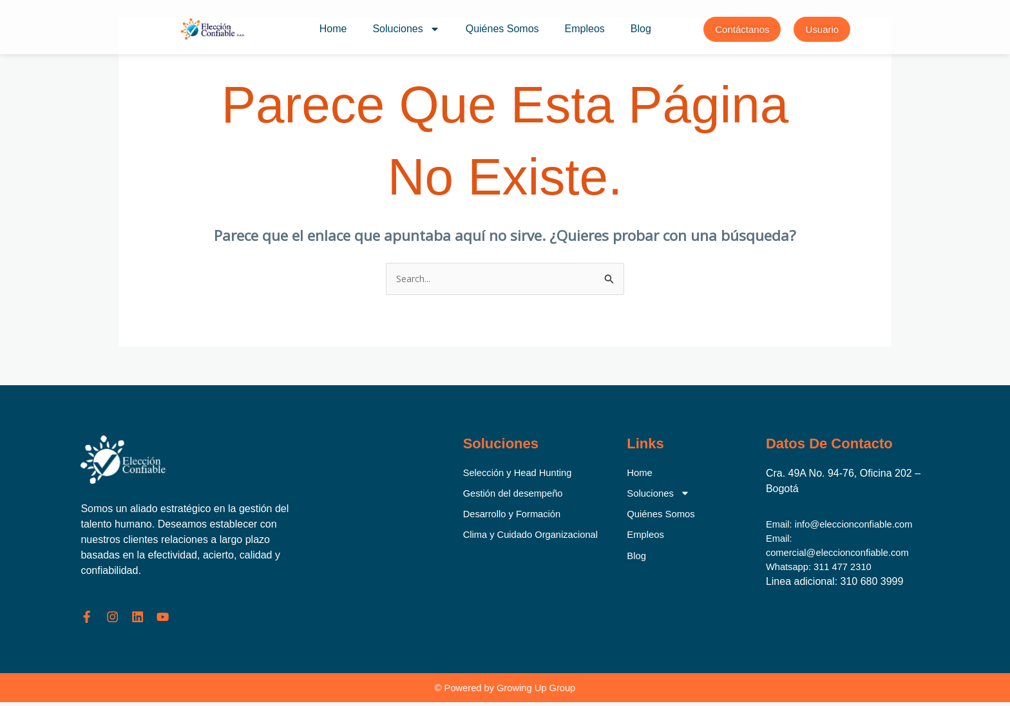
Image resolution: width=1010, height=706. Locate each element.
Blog (641, 28)
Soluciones (405, 29)
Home (333, 28)
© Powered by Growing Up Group (505, 690)
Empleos (585, 28)
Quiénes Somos (502, 28)
